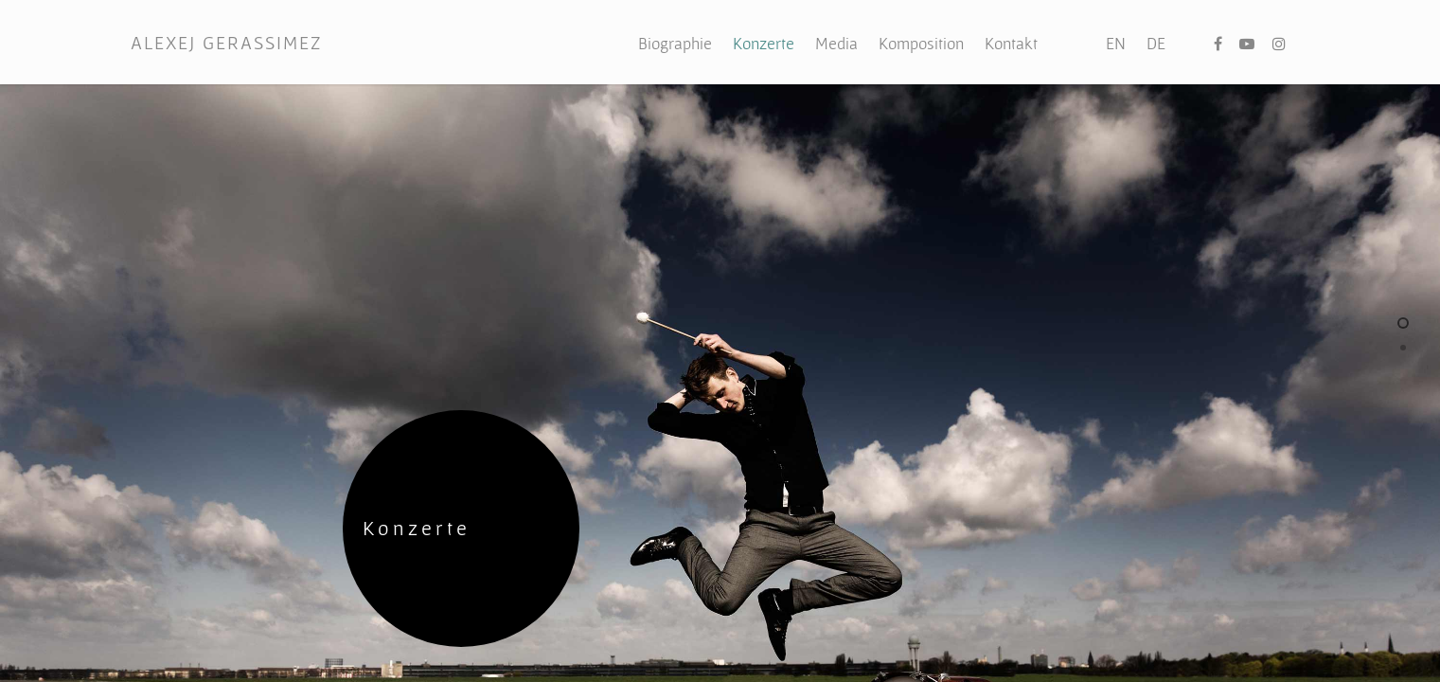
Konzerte (763, 43)
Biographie (675, 43)
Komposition (921, 43)
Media (836, 43)
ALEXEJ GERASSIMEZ (226, 42)
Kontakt (1011, 43)
